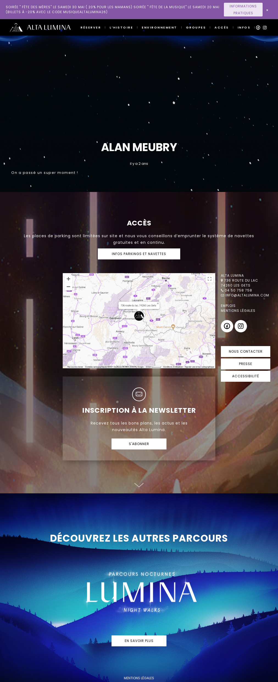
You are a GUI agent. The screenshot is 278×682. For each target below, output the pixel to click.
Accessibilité (245, 376)
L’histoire (121, 27)
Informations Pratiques (243, 9)
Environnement (159, 27)
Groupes (196, 27)
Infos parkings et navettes (139, 253)
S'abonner (139, 444)
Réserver (90, 27)
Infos (244, 27)
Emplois (228, 305)
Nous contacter (246, 351)
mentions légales (139, 678)
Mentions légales (238, 310)
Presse (245, 363)
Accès (222, 27)
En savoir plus (139, 640)
